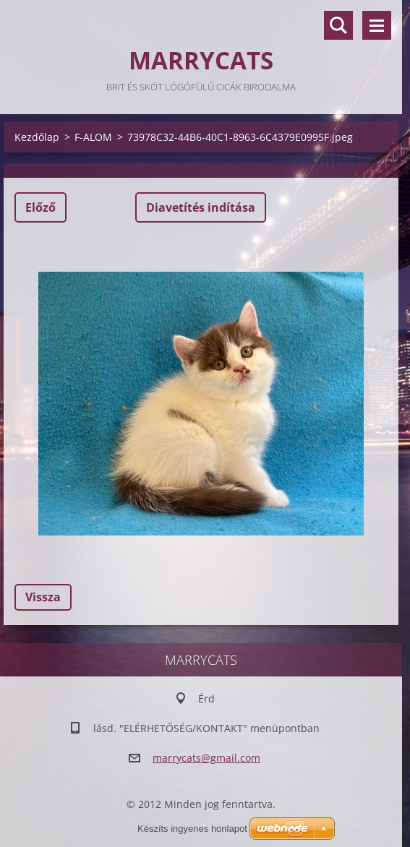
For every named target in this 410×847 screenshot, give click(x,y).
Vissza (43, 597)
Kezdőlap (36, 137)
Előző (40, 207)
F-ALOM (93, 137)
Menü (376, 25)
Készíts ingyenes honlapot (192, 828)
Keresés (338, 25)
